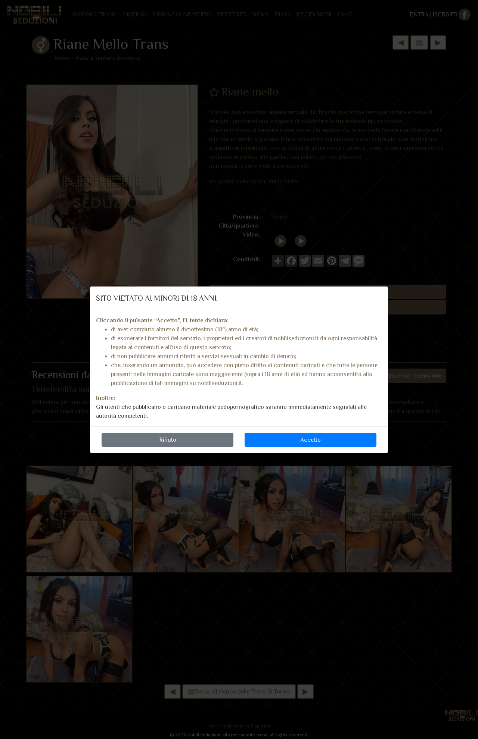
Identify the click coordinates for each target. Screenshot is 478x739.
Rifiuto (167, 439)
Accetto (310, 439)
